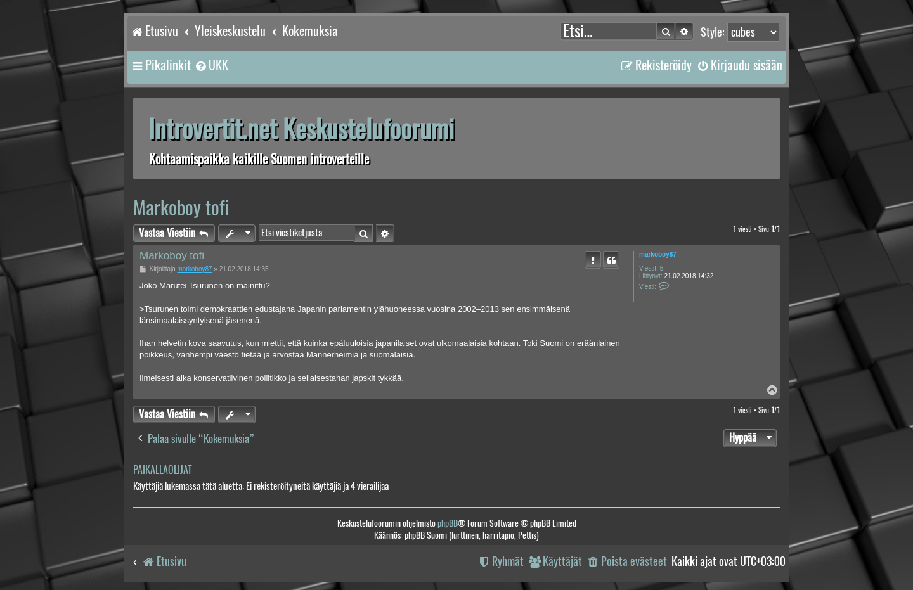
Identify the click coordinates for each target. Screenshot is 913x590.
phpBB (447, 523)
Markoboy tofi (181, 208)
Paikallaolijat (162, 470)
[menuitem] (211, 65)
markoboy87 (658, 254)
